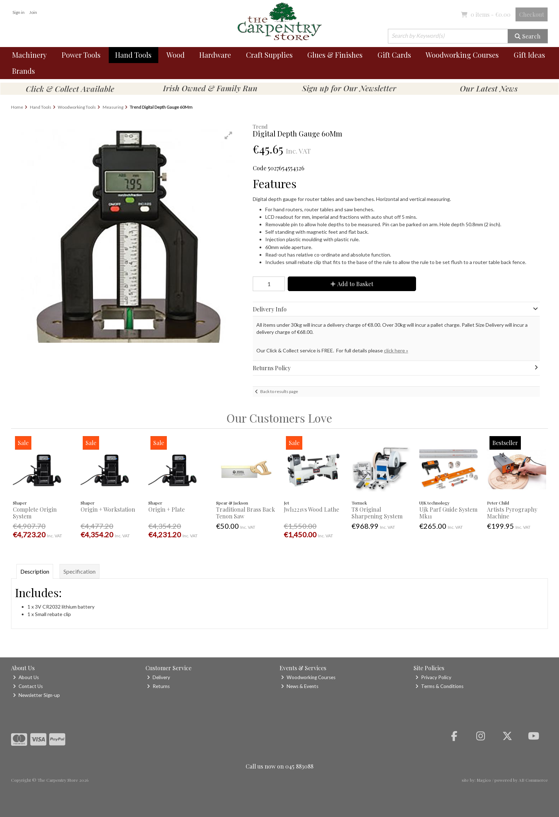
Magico (484, 780)
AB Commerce (533, 780)
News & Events (299, 686)
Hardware (215, 55)
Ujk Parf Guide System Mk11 (448, 513)
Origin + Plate (166, 509)
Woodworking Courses (462, 55)
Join (33, 12)
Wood (175, 55)
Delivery (158, 677)
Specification (79, 571)
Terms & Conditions (439, 686)
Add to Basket (351, 284)
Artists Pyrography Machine (512, 513)
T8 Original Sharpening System (377, 513)
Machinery (29, 55)
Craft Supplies (269, 55)
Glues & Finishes (335, 55)
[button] (228, 135)
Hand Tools (133, 55)
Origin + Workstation (108, 509)
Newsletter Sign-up (36, 695)
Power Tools (81, 55)
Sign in (18, 12)
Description (34, 571)
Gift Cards (394, 55)
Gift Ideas (529, 55)
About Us (26, 677)
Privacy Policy (433, 677)
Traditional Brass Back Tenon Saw (245, 513)
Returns (158, 686)
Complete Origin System (35, 513)
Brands (23, 71)
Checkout (531, 14)
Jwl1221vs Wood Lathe (311, 509)
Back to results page (279, 391)
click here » (396, 350)
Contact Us (28, 686)
